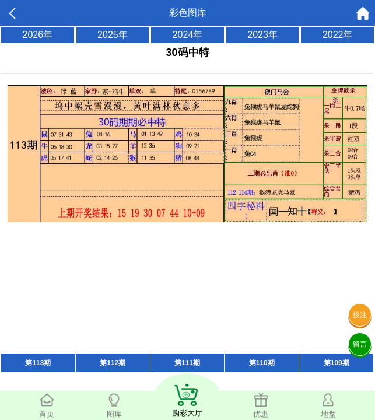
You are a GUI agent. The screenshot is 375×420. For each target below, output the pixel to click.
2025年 (112, 35)
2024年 (188, 35)
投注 (360, 315)
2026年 (38, 35)
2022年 (338, 35)
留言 (360, 344)
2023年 (262, 35)
